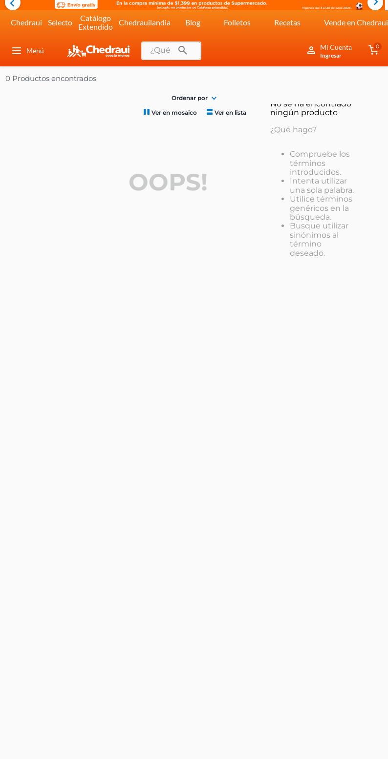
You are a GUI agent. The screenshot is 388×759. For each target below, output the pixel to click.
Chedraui (26, 22)
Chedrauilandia (145, 22)
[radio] (169, 112)
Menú (27, 51)
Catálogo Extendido (95, 22)
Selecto (60, 22)
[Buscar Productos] (183, 50)
